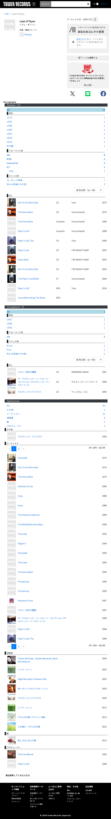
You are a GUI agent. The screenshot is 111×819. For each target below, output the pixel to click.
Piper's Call (23, 250)
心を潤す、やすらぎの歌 (29, 726)
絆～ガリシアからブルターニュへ (33, 688)
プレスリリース (90, 793)
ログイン (105, 3)
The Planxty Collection (29, 514)
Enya (20, 495)
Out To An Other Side (28, 202)
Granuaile (22, 457)
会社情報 (88, 790)
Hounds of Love (25, 486)
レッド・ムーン (25, 669)
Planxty (28, 34)
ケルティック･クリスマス (29, 391)
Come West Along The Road (31, 297)
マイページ (15, 801)
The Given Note (25, 212)
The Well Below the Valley (30, 524)
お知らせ (51, 798)
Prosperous (23, 581)
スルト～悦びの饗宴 (27, 371)
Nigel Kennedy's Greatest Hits (32, 679)
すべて (45, 4)
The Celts (22, 533)
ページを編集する (87, 57)
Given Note (23, 259)
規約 (68, 790)
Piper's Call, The (26, 240)
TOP (6, 13)
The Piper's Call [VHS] (28, 278)
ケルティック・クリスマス (30, 436)
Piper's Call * (24, 231)
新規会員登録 (16, 798)
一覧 (94, 3)
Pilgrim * (22, 543)
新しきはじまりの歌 (27, 740)
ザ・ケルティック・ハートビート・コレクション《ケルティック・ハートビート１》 (34, 381)
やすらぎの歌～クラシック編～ (32, 717)
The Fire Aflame (25, 754)
